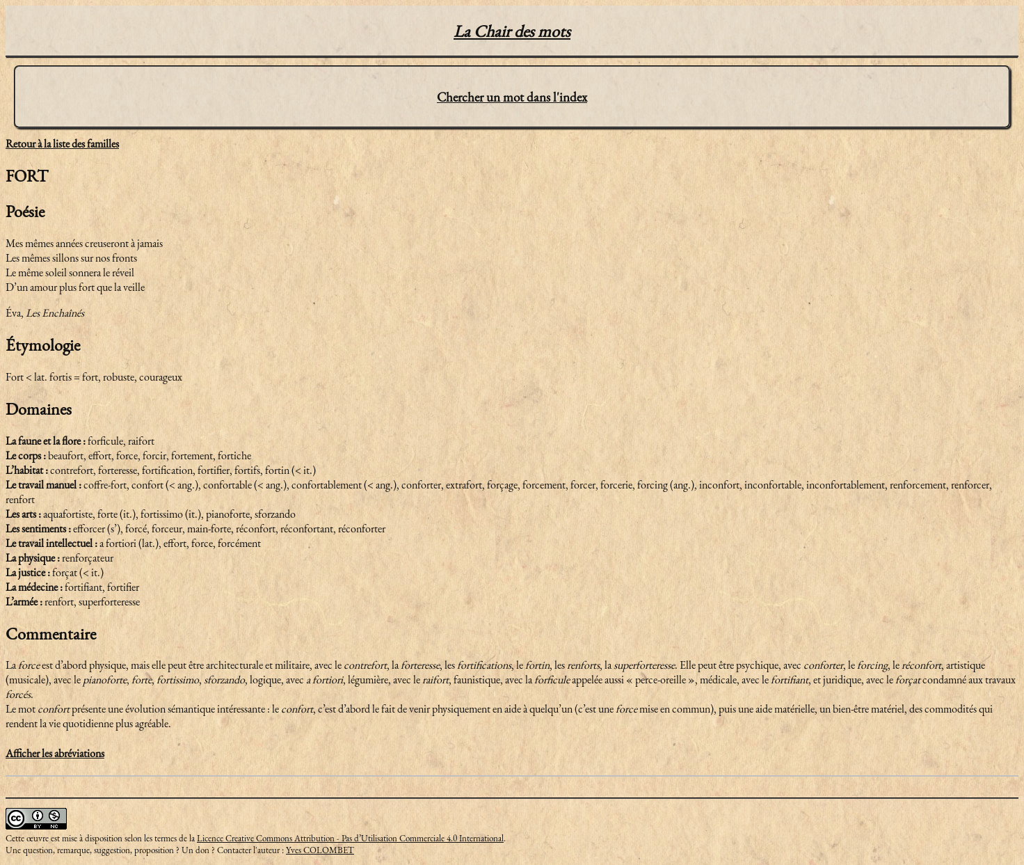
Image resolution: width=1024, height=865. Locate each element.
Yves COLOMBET (320, 850)
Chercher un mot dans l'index (512, 97)
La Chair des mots (512, 31)
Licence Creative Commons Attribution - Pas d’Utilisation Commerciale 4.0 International (350, 838)
